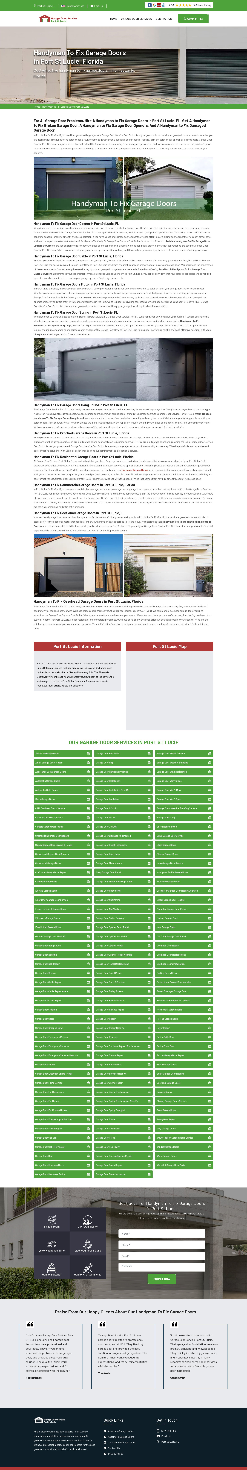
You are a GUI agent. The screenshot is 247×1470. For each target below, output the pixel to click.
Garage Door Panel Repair (109, 968)
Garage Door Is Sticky (107, 803)
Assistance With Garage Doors (50, 767)
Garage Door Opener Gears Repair (113, 922)
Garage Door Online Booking (110, 913)
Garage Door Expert (45, 1060)
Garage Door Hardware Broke (50, 1169)
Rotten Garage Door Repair (170, 1050)
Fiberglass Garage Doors (47, 913)
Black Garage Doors (45, 794)
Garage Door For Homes (47, 1096)
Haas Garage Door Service (170, 858)
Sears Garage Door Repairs (170, 1069)
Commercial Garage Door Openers (52, 849)
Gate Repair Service (167, 822)
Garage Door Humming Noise (49, 1160)
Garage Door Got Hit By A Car (49, 1142)
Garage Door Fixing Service (48, 1078)
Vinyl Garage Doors (166, 1124)
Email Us (98, 5)
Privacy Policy (115, 1449)
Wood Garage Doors (167, 1151)
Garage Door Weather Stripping (172, 758)
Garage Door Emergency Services (52, 1041)
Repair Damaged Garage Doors (172, 986)
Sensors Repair (164, 1087)
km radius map (169, 685)
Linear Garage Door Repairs (170, 895)
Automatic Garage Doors (47, 776)
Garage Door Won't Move (169, 785)
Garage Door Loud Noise (108, 849)
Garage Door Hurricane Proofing (112, 767)
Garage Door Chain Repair (48, 996)
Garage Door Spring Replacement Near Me (117, 1096)
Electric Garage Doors (46, 886)
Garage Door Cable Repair (48, 977)
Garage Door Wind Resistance (172, 767)
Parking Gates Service (168, 968)
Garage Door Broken (45, 968)
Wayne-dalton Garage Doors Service (175, 1133)
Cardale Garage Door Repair (49, 822)
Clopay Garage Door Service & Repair (53, 840)
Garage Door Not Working (108, 904)
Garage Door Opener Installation (112, 932)
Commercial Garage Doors (48, 858)
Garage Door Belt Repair (47, 959)
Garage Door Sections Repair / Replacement (118, 1041)
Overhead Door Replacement (171, 950)
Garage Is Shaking (166, 813)
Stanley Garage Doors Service (172, 1096)
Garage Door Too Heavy (108, 1142)
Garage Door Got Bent (46, 1133)
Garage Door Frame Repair (48, 1124)
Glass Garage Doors (166, 840)
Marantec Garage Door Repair (172, 904)
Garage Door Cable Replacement (51, 986)
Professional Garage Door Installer (174, 977)
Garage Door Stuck (105, 1115)
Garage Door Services (136, 18)
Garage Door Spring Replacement (112, 1087)
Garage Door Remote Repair (110, 1005)
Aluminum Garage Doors (47, 749)
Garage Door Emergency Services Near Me (56, 1050)
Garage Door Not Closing (108, 886)
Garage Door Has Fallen (107, 749)
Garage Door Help (105, 758)
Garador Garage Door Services (50, 932)
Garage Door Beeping (46, 950)
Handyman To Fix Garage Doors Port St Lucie (65, 107)
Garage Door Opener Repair (109, 941)
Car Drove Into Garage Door (49, 813)
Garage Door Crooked (46, 1005)
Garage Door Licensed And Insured (113, 831)
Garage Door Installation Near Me (112, 785)
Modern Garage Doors (167, 913)
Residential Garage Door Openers (173, 996)
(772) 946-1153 (193, 18)
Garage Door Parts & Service (110, 977)
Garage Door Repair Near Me (110, 1023)
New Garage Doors (166, 922)
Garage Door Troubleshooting (111, 1169)
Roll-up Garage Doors (167, 1014)
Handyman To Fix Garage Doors (172, 867)
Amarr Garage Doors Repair (49, 758)
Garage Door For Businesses (49, 1087)
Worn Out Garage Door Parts (171, 1160)
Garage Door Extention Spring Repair (53, 1069)
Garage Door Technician (108, 1124)
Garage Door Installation (108, 776)
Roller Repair (163, 1023)
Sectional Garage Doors (169, 1078)
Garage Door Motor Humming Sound (114, 877)
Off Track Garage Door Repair (172, 932)
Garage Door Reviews (107, 1032)
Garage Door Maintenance (109, 858)
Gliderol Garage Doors (167, 849)
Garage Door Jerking (106, 822)
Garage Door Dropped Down (49, 1023)
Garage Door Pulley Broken (109, 986)
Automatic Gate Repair (46, 785)
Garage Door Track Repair (109, 1160)
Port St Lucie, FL (46, 5)
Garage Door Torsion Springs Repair (114, 1151)
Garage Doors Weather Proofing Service (177, 803)
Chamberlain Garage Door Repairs (52, 831)
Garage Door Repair (106, 1014)
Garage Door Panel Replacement (112, 959)
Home (113, 18)
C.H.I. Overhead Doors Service (50, 803)
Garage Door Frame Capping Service (53, 1115)
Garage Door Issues (105, 813)
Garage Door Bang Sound (48, 941)
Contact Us (164, 18)
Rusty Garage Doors (167, 1060)
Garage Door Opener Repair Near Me (114, 950)
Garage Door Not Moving (108, 895)
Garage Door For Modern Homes (51, 1105)
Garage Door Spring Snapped (110, 1105)
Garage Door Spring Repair (109, 1078)
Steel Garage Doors (166, 1105)
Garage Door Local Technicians (111, 840)
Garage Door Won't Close (169, 776)
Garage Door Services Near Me (111, 1069)
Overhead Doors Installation (171, 959)
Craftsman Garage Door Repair (50, 867)
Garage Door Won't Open (169, 794)
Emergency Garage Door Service (51, 895)
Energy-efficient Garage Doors (50, 904)
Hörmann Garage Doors (168, 877)
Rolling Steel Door (166, 1041)
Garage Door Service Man (108, 1060)
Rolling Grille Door (165, 1032)
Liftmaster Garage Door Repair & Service (177, 886)
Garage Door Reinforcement (110, 996)
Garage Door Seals (44, 1014)
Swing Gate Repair (166, 1115)
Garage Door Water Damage (171, 749)
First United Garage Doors (48, 922)
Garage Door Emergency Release (51, 1032)
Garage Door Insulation (107, 794)
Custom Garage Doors (46, 877)
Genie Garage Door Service (170, 831)
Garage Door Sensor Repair (109, 1050)
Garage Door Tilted (105, 1133)
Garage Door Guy (43, 1151)
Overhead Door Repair (168, 941)
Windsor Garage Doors (168, 1142)
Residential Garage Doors (169, 1005)
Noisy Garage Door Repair (109, 867)
